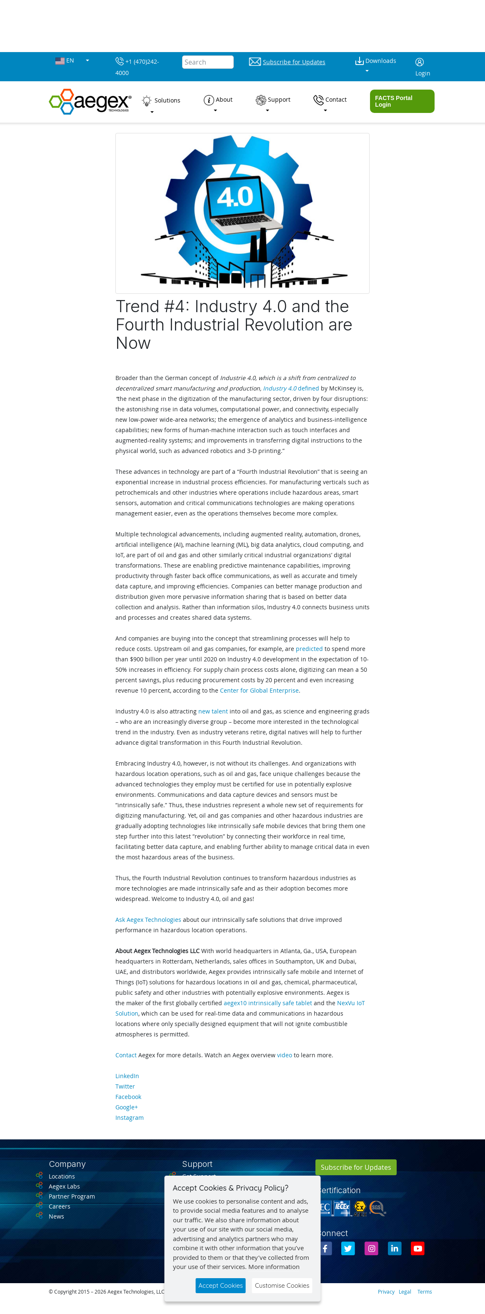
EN (65, 61)
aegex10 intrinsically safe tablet (268, 1003)
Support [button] (273, 100)
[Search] (208, 62)
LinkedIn (127, 1076)
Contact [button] (330, 100)
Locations (62, 1176)
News (56, 1216)
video (284, 1055)
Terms (425, 1291)
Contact (126, 1055)
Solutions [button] (160, 101)
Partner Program (72, 1196)
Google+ (126, 1107)
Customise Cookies (282, 1285)
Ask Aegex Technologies (148, 920)
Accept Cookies (220, 1285)
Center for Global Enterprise (259, 690)
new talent (213, 711)
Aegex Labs (64, 1186)
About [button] (218, 100)
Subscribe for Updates (356, 1167)
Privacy (386, 1291)
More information (274, 1266)
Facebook (128, 1097)
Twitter (125, 1086)
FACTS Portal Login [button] (393, 101)
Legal (405, 1291)
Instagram (129, 1117)
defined (291, 388)
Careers (59, 1206)
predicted (309, 649)
